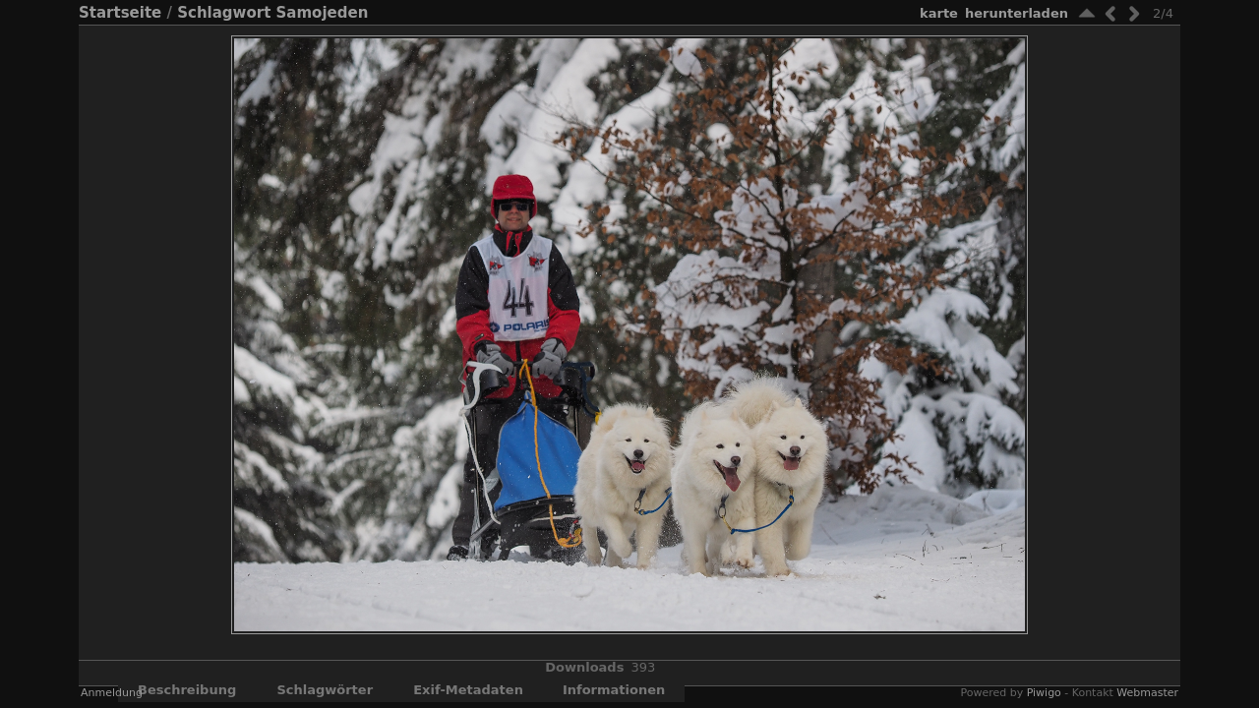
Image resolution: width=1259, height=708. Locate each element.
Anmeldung (112, 692)
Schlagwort (223, 13)
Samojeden (322, 13)
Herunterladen (1016, 13)
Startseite (120, 13)
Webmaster (1147, 692)
